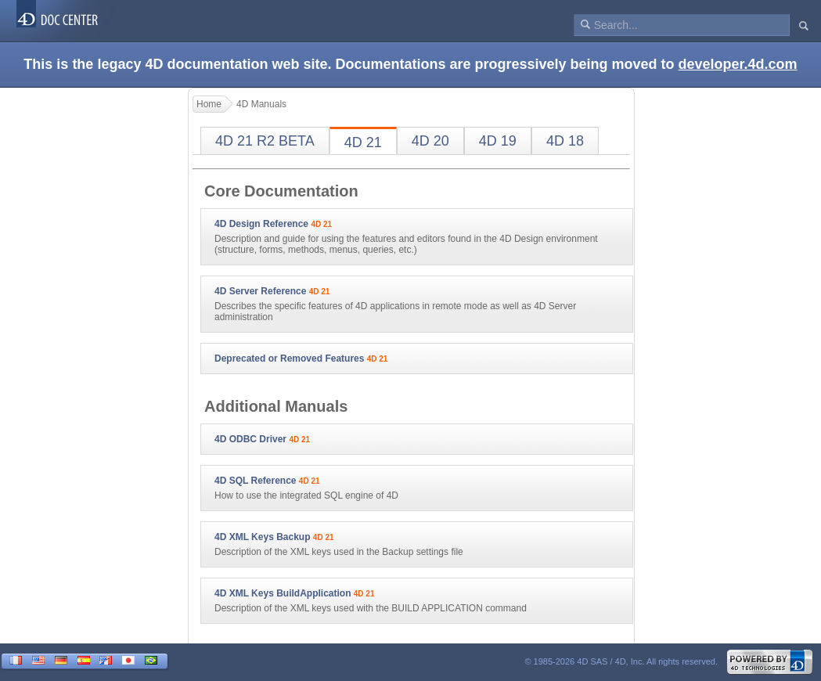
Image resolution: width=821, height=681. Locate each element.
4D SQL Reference (255, 480)
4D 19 (498, 141)
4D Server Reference (260, 291)
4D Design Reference (261, 223)
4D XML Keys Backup (262, 536)
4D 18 (565, 141)
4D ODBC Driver (250, 439)
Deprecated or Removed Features (289, 358)
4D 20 (430, 141)
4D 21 (363, 142)
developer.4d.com (738, 64)
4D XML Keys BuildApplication (282, 593)
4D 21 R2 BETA (265, 141)
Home (208, 104)
